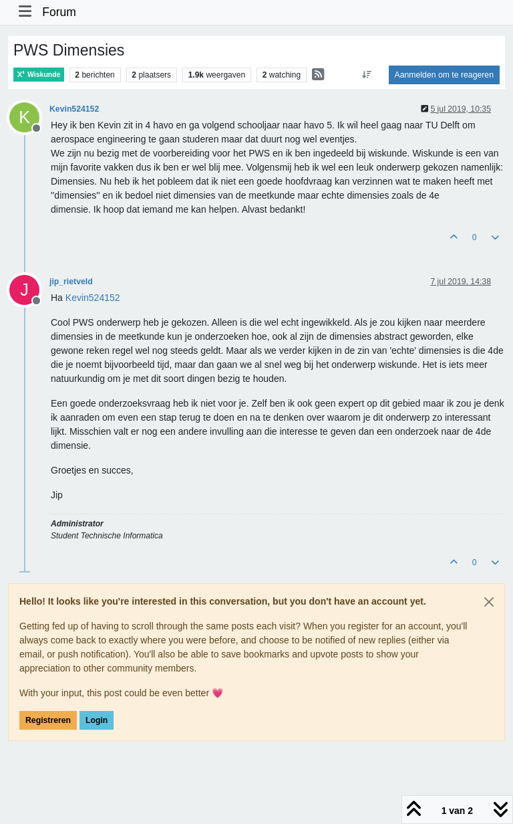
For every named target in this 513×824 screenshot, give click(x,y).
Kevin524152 (74, 109)
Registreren (48, 720)
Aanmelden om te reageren (444, 75)
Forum (59, 12)
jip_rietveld (71, 281)
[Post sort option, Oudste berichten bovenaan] (366, 75)
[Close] (489, 602)
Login (97, 720)
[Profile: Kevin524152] (92, 297)
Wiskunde (39, 74)
